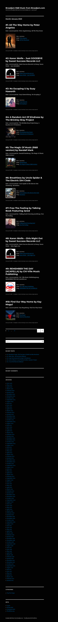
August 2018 (10, 545)
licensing (23, 50)
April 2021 (9, 487)
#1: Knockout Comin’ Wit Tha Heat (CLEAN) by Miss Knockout (23, 354)
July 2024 (9, 425)
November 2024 (11, 418)
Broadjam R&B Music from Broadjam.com (25, 8)
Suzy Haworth (23, 101)
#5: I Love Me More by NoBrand (15, 361)
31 (15, 331)
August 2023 (10, 445)
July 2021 (9, 481)
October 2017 (10, 564)
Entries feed (10, 607)
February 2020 (10, 513)
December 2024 (11, 416)
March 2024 (10, 432)
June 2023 (9, 449)
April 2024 (9, 430)
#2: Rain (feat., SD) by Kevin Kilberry (16, 356)
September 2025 (11, 399)
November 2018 (11, 540)
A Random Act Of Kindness (26, 134)
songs (33, 50)
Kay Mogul (22, 315)
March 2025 (10, 410)
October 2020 (10, 498)
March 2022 (10, 474)
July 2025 (9, 403)
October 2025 (10, 398)
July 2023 (9, 447)
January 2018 (10, 558)
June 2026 (9, 383)
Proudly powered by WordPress (30, 618)
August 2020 (10, 502)
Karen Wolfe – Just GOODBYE (27, 75)
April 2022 (9, 472)
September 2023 (11, 443)
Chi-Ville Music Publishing (27, 286)
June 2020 (9, 505)
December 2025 (11, 394)
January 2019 (10, 536)
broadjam (16, 50)
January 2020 (10, 514)
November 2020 (11, 496)
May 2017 (9, 573)
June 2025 (9, 405)
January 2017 (10, 580)
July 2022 (9, 469)
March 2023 (10, 454)
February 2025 (10, 412)
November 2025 (11, 396)
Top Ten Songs (11, 593)
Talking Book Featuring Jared (27, 223)
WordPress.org (10, 611)
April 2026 (9, 387)
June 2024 (9, 427)
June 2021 (9, 483)
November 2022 (11, 461)
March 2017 (10, 576)
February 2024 (10, 434)
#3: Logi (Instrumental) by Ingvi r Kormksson (19, 358)
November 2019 (11, 518)
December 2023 (11, 438)
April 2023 (9, 452)
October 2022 (10, 463)
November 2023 (11, 440)
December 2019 (11, 516)
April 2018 (9, 553)
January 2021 (10, 492)
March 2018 (10, 555)
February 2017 (10, 578)
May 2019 (9, 529)
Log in (8, 605)
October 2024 (10, 419)
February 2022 (10, 476)
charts (19, 50)
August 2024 (10, 423)
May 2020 (9, 507)
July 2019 (9, 525)
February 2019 (10, 534)
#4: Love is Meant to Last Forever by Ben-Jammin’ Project (22, 360)
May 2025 (9, 407)
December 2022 (11, 460)
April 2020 (9, 509)
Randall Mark (23, 162)
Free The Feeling (24, 225)
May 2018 (9, 551)
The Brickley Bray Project (26, 132)
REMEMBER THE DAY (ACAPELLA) (28, 288)
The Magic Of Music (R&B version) (28, 164)
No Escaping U (23, 103)
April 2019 (9, 531)
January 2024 (10, 436)
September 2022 (11, 465)
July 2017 (9, 569)
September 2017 (11, 565)
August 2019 (10, 523)
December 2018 (11, 538)
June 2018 (9, 549)
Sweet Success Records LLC (27, 73)
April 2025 (9, 408)
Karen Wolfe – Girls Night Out (27, 255)
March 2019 (10, 533)
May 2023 (9, 450)
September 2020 (11, 500)
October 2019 (10, 520)
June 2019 (9, 527)
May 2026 (9, 385)
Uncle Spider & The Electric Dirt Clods (29, 192)
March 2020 (10, 511)
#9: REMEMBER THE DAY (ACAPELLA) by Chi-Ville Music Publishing (23, 271)
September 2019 (11, 522)
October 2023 (10, 441)
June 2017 (9, 571)
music (26, 50)
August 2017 (10, 567)
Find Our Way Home (25, 316)
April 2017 (9, 575)
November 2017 (11, 562)
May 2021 (9, 485)
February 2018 (10, 556)
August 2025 (10, 401)
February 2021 (10, 491)
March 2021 (10, 489)
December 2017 (11, 560)
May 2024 (9, 429)
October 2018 (10, 542)
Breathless (22, 194)
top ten (36, 50)
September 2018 (11, 544)
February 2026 (10, 390)
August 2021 (10, 480)
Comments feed (11, 609)
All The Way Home (24, 40)
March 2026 (10, 388)
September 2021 (11, 478)
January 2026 (10, 392)
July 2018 (9, 547)
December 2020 (11, 494)
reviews (30, 50)
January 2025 (10, 414)
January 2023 (10, 458)
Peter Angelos (23, 38)
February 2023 (10, 456)
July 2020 (9, 503)
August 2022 (10, 467)
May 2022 (9, 471)
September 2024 (11, 421)
